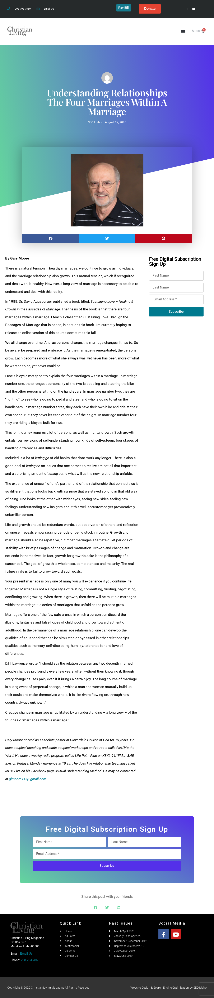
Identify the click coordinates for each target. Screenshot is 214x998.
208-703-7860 (30, 960)
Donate (149, 8)
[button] (183, 31)
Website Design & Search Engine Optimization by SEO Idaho (168, 987)
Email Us (26, 953)
